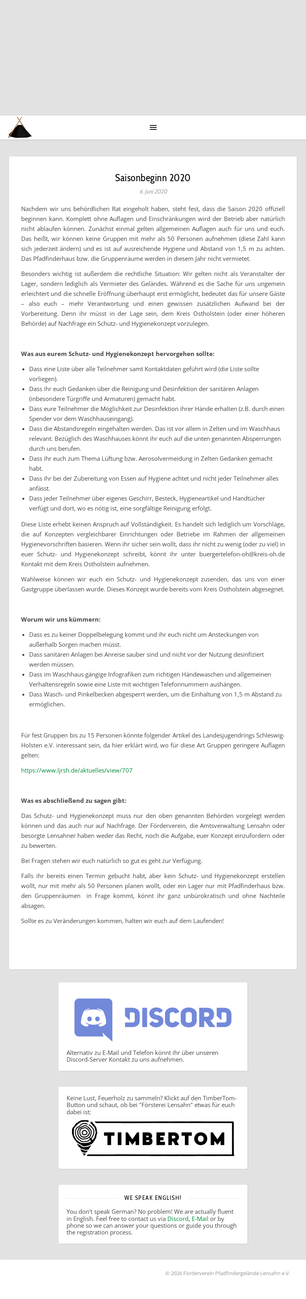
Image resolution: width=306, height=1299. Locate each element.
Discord (177, 1219)
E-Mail (200, 1219)
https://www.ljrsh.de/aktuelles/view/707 (77, 770)
